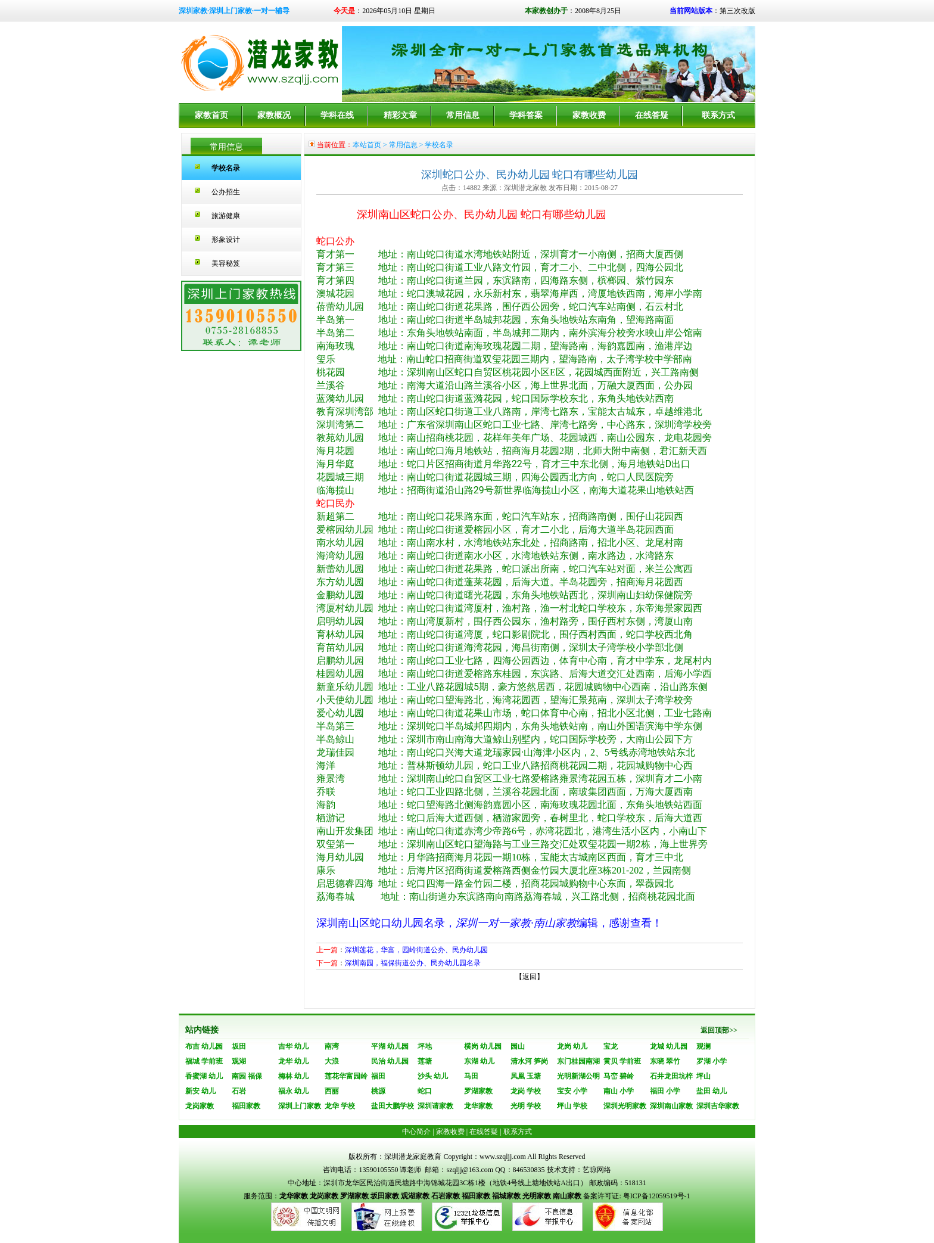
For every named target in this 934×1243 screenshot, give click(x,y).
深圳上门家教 (299, 1106)
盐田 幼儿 (711, 1091)
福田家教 (246, 1106)
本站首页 (367, 145)
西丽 (332, 1091)
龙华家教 (478, 1106)
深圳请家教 (435, 1106)
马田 (471, 1076)
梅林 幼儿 (293, 1076)
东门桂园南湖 (578, 1061)
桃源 (378, 1091)
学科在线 (337, 115)
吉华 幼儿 (293, 1046)
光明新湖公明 (578, 1076)
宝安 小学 (572, 1091)
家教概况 (274, 115)
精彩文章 (400, 115)
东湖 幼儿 (479, 1061)
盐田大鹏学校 (392, 1106)
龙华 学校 (340, 1106)
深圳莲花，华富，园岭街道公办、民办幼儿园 (416, 950)
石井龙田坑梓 (671, 1076)
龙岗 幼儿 (572, 1046)
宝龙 (610, 1046)
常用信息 (463, 115)
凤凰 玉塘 (525, 1076)
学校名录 (225, 168)
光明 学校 (525, 1106)
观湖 (239, 1061)
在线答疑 (651, 115)
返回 (529, 976)
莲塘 (425, 1061)
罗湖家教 (478, 1091)
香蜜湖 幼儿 (204, 1076)
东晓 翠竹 (665, 1061)
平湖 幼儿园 (390, 1046)
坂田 (239, 1046)
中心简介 (416, 1131)
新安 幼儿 (200, 1091)
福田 (378, 1076)
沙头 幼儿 (433, 1076)
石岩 (239, 1091)
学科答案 (526, 115)
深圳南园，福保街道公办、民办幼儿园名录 (413, 963)
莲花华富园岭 (346, 1076)
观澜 (703, 1046)
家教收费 (589, 115)
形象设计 (225, 239)
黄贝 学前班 (622, 1061)
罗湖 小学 (711, 1061)
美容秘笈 (225, 263)
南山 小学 (618, 1091)
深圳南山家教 (671, 1106)
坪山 (703, 1076)
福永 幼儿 (293, 1091)
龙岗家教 (199, 1106)
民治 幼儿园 (390, 1061)
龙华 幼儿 (293, 1061)
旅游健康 (225, 216)
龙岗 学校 (525, 1091)
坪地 (425, 1046)
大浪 (332, 1061)
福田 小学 (665, 1091)
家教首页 (211, 115)
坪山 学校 (572, 1106)
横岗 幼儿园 (483, 1046)
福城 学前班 (204, 1061)
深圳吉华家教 (717, 1106)
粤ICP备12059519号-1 (655, 1196)
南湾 (332, 1046)
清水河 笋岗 (529, 1061)
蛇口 (425, 1091)
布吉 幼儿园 (204, 1046)
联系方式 (718, 115)
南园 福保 (247, 1076)
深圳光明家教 (624, 1106)
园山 (517, 1046)
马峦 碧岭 (618, 1076)
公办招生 (225, 192)
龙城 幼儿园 (668, 1046)
